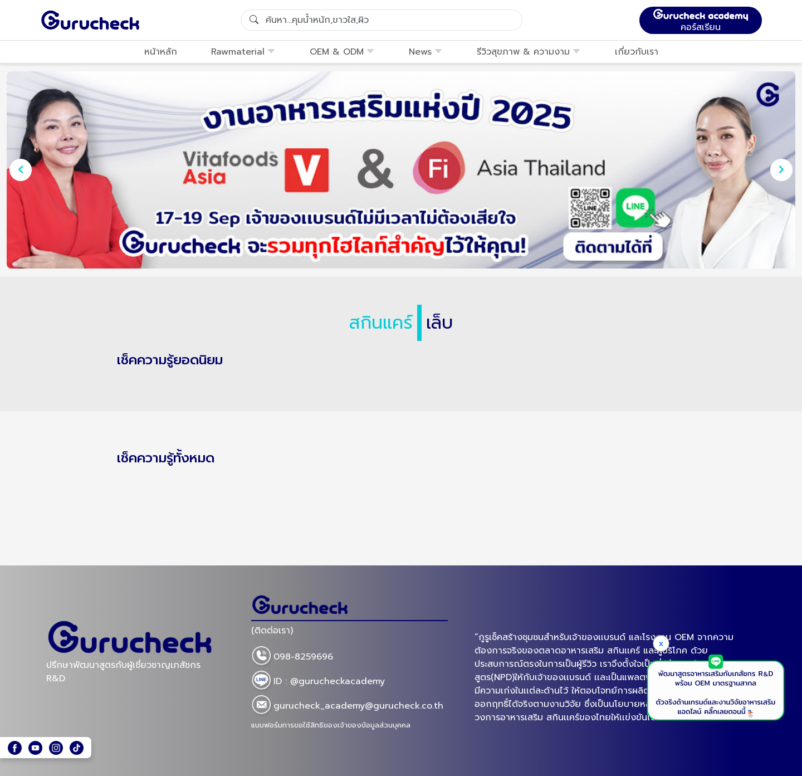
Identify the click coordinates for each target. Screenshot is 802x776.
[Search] (381, 20)
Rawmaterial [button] (243, 51)
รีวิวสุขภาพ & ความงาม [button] (529, 51)
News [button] (426, 51)
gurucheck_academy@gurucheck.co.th (347, 706)
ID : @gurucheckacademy (318, 682)
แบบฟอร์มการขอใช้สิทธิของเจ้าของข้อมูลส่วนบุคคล (330, 725)
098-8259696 (292, 657)
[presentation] (20, 170)
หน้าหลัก (160, 51)
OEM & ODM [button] (342, 51)
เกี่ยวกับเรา (636, 51)
